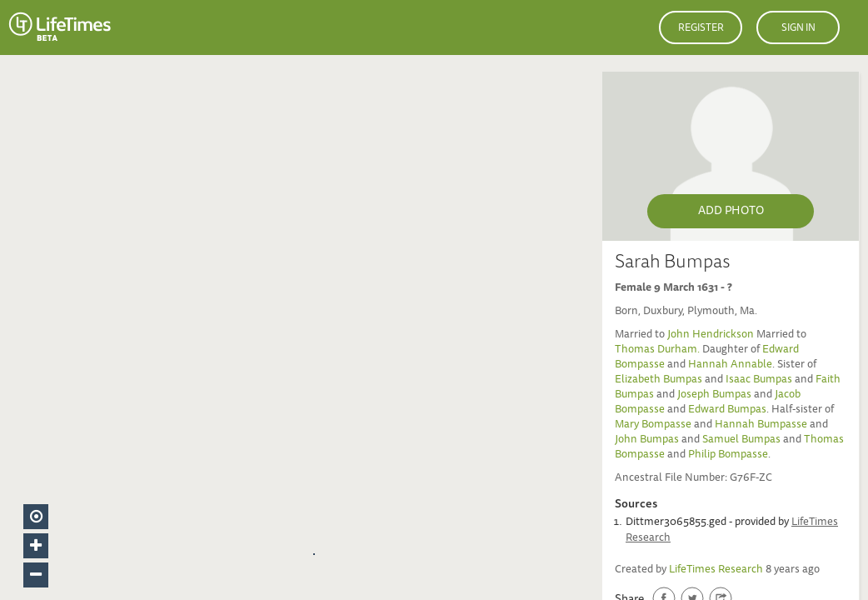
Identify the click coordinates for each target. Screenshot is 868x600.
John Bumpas (647, 440)
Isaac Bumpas (759, 380)
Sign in (798, 28)
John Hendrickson (711, 335)
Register (701, 28)
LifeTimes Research (716, 570)
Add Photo (731, 212)
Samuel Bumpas (741, 440)
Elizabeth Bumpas (658, 380)
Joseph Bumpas (714, 395)
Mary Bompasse (653, 425)
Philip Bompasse (728, 455)
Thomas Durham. (658, 350)
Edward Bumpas (727, 410)
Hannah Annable (730, 365)
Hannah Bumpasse (761, 425)
